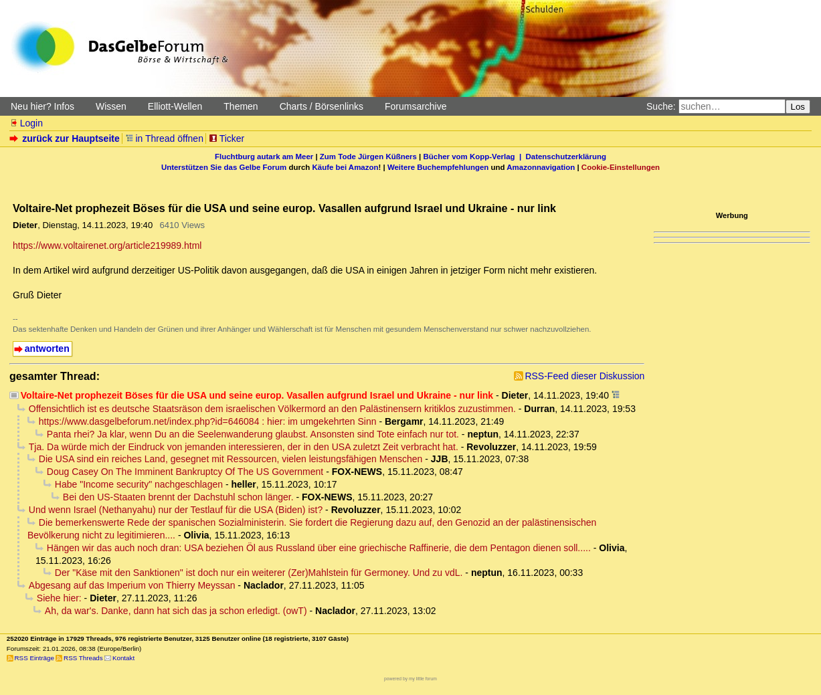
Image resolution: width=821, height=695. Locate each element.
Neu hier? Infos (42, 106)
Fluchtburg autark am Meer (264, 157)
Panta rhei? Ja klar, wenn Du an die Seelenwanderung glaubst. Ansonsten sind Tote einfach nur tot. (253, 434)
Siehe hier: (59, 598)
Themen (240, 106)
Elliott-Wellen (175, 106)
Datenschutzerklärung (566, 157)
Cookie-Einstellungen (620, 167)
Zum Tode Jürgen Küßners (368, 157)
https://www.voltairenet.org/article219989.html (107, 245)
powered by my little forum (410, 678)
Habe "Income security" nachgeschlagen (139, 484)
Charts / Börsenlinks (321, 106)
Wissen (111, 106)
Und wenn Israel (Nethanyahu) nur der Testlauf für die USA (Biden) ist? (176, 509)
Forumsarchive (416, 106)
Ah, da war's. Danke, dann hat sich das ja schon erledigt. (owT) (176, 610)
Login (26, 123)
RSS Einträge (34, 658)
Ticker (226, 138)
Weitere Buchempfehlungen (437, 167)
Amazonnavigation (541, 167)
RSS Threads (83, 658)
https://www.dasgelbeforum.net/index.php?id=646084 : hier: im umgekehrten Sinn (208, 421)
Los (798, 107)
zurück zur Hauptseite (66, 138)
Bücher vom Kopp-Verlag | (475, 157)
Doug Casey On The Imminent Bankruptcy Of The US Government (185, 471)
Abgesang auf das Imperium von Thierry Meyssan (132, 585)
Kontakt (123, 658)
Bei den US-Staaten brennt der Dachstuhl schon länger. (178, 497)
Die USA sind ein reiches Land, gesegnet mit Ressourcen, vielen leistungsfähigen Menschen (231, 459)
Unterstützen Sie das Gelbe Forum (223, 167)
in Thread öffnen (164, 138)
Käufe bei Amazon (345, 167)
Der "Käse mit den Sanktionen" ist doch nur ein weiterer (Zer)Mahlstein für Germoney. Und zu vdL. (259, 572)
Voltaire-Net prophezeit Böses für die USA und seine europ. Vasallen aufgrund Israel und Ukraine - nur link (257, 395)
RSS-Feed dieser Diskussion (584, 376)
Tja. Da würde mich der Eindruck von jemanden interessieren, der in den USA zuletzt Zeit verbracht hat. (243, 446)
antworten (47, 348)
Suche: (661, 106)
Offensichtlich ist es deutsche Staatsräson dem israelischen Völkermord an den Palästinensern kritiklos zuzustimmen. (272, 408)
